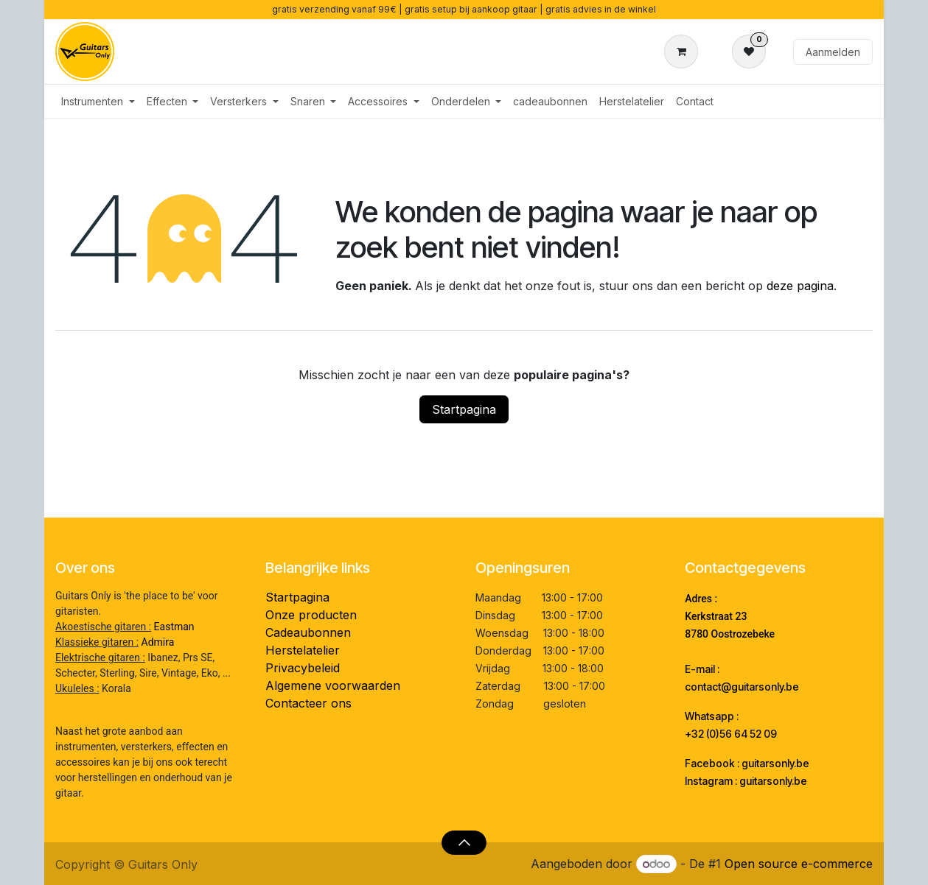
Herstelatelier (302, 650)
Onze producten (311, 614)
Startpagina (464, 409)
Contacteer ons (308, 703)
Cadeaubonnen (308, 632)
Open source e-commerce (799, 863)
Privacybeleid (302, 667)
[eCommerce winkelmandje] (684, 51)
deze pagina (800, 285)
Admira (158, 642)
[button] (464, 842)
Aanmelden (833, 52)
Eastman (174, 626)
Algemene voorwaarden (332, 685)
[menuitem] (98, 101)
